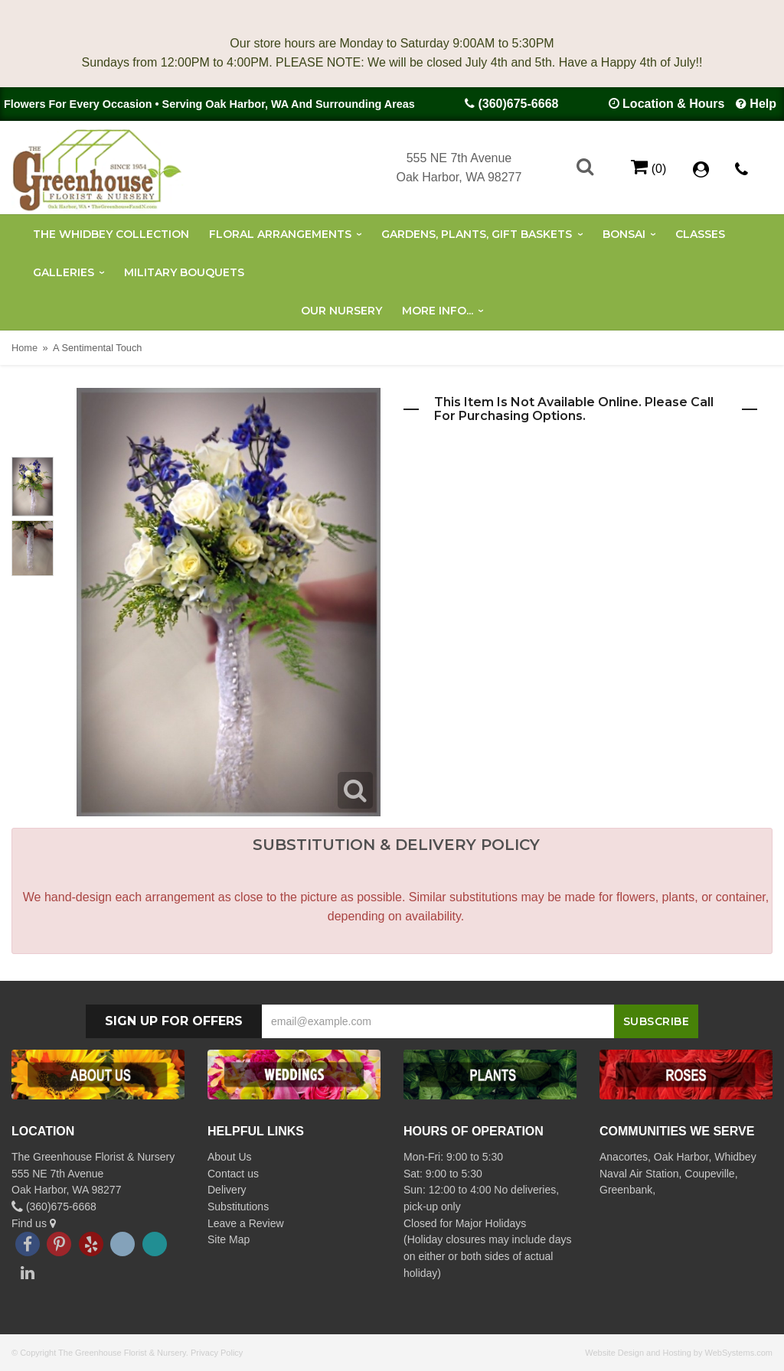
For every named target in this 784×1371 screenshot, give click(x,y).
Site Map (228, 1239)
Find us (33, 1223)
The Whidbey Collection (111, 234)
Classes (700, 234)
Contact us (233, 1173)
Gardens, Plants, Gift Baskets (476, 234)
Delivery (227, 1190)
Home (24, 347)
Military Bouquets (184, 272)
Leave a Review (245, 1223)
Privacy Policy (217, 1352)
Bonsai (624, 234)
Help (763, 103)
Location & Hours (673, 103)
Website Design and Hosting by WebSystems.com (679, 1352)
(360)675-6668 (518, 103)
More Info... (437, 311)
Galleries (63, 272)
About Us (229, 1157)
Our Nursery (341, 311)
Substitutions (238, 1206)
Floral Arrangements (280, 234)
